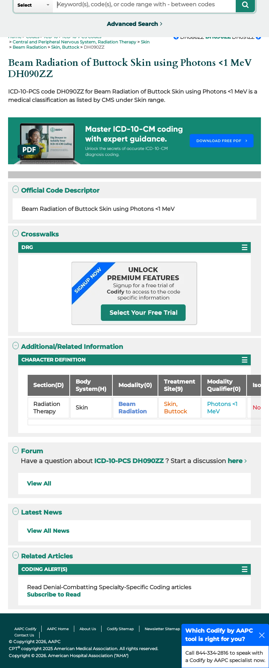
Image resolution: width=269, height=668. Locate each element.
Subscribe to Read (54, 594)
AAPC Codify (25, 629)
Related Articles (43, 556)
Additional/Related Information (68, 347)
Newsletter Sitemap (162, 629)
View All (39, 483)
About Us (88, 629)
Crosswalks (36, 234)
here (235, 461)
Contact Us (24, 635)
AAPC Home (58, 629)
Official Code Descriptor (56, 190)
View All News (48, 531)
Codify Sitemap (120, 629)
